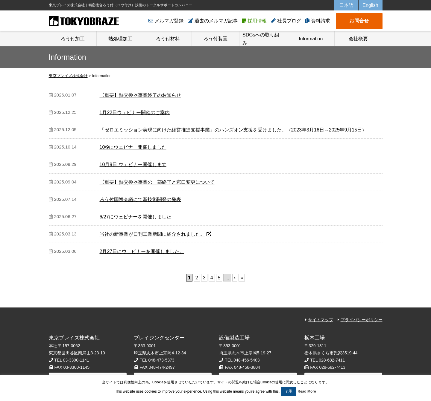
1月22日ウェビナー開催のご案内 (135, 112)
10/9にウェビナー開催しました (133, 147)
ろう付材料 (168, 38)
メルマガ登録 (169, 20)
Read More (307, 391)
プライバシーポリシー (362, 319)
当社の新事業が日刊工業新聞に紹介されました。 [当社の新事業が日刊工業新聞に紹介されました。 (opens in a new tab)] (152, 234)
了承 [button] (288, 391)
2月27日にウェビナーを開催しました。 (142, 251)
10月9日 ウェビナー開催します (133, 164)
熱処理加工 (120, 38)
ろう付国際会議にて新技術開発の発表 (140, 199)
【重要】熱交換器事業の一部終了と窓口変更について (157, 182)
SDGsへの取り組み (260, 38)
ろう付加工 (73, 38)
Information (311, 38)
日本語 (346, 5)
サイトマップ (320, 319)
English (370, 5)
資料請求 (320, 20)
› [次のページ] (235, 277)
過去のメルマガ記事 (216, 20)
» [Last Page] (241, 277)
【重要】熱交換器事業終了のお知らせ (140, 95)
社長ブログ (289, 20)
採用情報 (257, 20)
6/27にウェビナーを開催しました (135, 216)
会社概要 (358, 38)
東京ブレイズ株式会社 (84, 21)
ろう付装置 (215, 38)
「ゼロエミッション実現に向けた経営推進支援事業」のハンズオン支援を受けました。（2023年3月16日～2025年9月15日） (233, 129)
